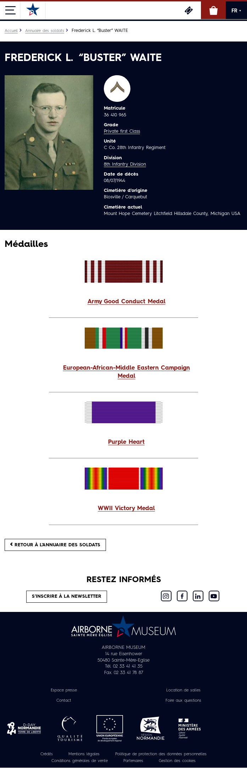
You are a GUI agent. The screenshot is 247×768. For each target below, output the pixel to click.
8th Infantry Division (125, 164)
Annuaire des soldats (44, 31)
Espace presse (64, 690)
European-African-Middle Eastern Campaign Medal (126, 372)
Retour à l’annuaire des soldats (55, 544)
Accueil (11, 31)
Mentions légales (84, 754)
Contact (63, 700)
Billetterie (188, 10)
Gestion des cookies (177, 761)
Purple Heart (126, 442)
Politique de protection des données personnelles (161, 754)
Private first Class (122, 131)
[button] (123, 302)
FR (236, 10)
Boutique (213, 10)
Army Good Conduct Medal (126, 302)
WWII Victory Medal (126, 509)
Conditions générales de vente (79, 761)
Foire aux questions (183, 700)
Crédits (46, 754)
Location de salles (183, 690)
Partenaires (133, 761)
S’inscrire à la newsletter (66, 596)
